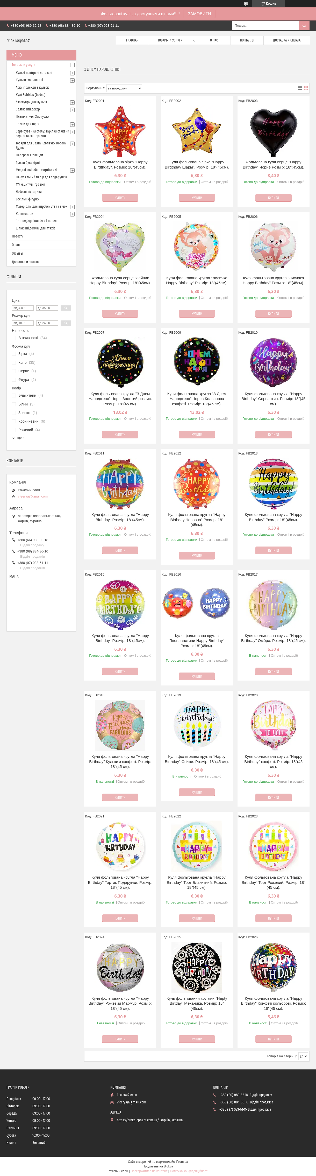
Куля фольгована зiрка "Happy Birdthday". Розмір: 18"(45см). (120, 164)
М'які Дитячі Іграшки (30, 185)
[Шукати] (304, 25)
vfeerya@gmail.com (33, 496)
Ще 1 (21, 438)
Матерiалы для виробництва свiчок (41, 207)
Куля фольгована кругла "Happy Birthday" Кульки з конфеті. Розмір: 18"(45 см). (120, 761)
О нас (214, 40)
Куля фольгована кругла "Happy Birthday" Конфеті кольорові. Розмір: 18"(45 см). (273, 1003)
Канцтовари (24, 214)
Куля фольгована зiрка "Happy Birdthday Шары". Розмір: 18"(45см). (197, 164)
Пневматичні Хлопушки (32, 117)
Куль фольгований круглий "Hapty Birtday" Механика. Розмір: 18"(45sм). (197, 1003)
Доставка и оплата (286, 40)
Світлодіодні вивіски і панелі (37, 221)
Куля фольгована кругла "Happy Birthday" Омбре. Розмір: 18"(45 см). (273, 638)
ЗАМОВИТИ (199, 14)
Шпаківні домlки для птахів (35, 228)
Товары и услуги (170, 40)
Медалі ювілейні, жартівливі (36, 170)
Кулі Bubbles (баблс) (31, 95)
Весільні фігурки (27, 199)
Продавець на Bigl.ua (158, 1166)
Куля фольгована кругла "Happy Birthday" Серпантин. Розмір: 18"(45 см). (273, 398)
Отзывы (17, 253)
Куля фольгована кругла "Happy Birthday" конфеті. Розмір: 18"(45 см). (273, 761)
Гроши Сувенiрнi (28, 163)
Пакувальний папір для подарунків (41, 177)
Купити (120, 198)
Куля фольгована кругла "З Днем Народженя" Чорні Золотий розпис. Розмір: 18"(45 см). (120, 398)
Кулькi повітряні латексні (34, 73)
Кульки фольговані (29, 80)
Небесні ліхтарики (29, 192)
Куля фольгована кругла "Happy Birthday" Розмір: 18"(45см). (120, 517)
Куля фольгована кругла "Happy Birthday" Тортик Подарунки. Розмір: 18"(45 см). (120, 882)
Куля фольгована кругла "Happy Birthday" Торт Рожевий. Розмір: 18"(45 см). (273, 882)
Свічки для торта (28, 124)
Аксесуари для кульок (31, 102)
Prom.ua (182, 1162)
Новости (18, 236)
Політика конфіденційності (189, 1171)
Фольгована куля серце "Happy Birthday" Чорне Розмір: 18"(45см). (273, 164)
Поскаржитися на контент (149, 1171)
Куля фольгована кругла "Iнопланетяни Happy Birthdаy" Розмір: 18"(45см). (196, 640)
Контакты (247, 40)
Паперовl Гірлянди (29, 155)
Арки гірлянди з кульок (32, 88)
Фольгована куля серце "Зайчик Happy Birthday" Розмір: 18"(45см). (120, 280)
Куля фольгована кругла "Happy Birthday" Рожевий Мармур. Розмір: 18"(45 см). (120, 1003)
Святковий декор (28, 109)
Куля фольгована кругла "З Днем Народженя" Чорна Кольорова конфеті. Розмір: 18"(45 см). (197, 398)
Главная (132, 40)
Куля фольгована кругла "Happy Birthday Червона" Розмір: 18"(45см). (197, 519)
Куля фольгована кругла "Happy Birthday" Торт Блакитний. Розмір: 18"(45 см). (197, 882)
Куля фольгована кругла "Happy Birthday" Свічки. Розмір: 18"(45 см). (197, 759)
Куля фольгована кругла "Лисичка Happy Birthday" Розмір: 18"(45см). (196, 280)
